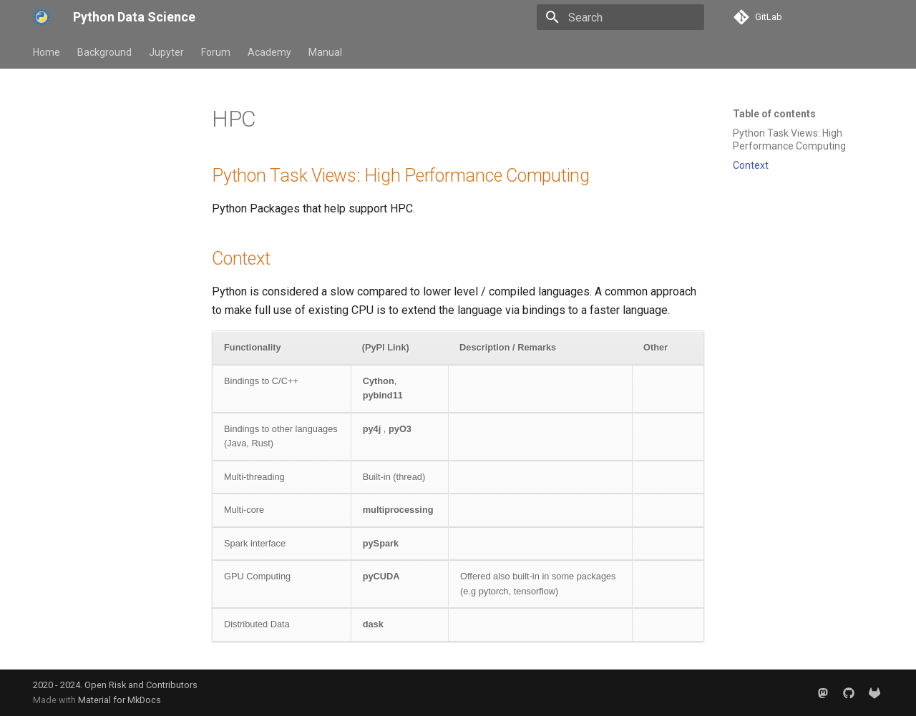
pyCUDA (381, 576)
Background (104, 52)
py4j (372, 428)
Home (46, 52)
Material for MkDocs (119, 700)
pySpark (381, 543)
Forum (215, 52)
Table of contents (774, 113)
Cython (378, 381)
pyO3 (400, 428)
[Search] (620, 17)
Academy (269, 52)
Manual (325, 52)
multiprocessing (398, 509)
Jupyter (166, 52)
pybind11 (383, 395)
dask (373, 624)
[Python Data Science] (41, 17)
